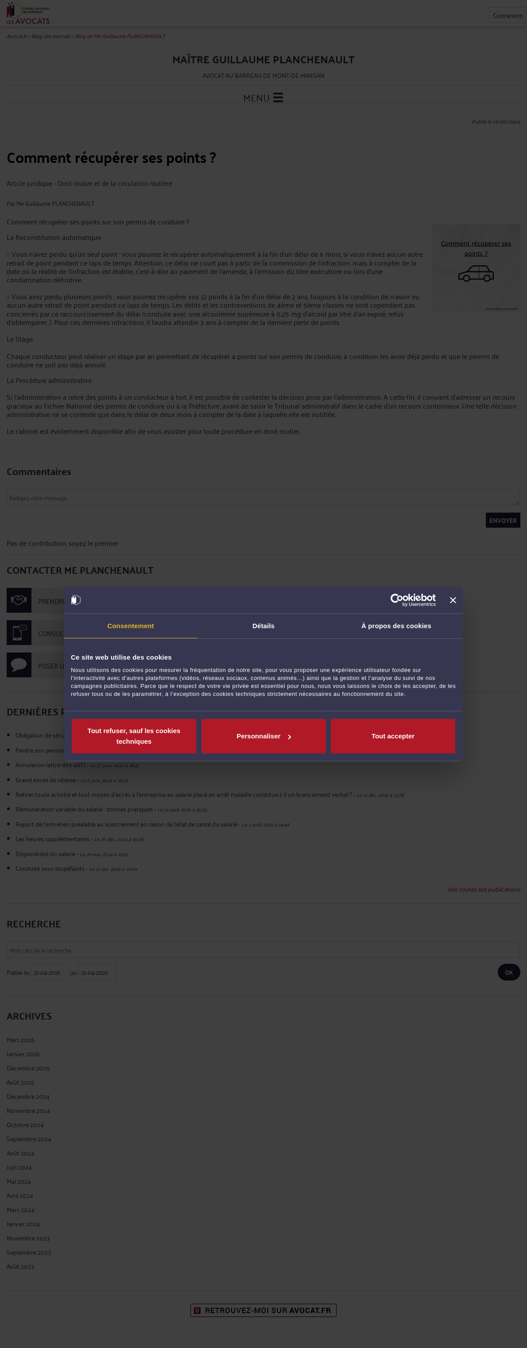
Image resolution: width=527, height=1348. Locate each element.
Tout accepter (393, 736)
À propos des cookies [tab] (396, 625)
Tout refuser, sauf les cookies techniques (134, 736)
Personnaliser (263, 736)
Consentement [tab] (130, 625)
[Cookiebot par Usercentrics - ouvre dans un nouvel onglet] (397, 599)
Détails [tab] (263, 625)
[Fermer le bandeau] (453, 600)
